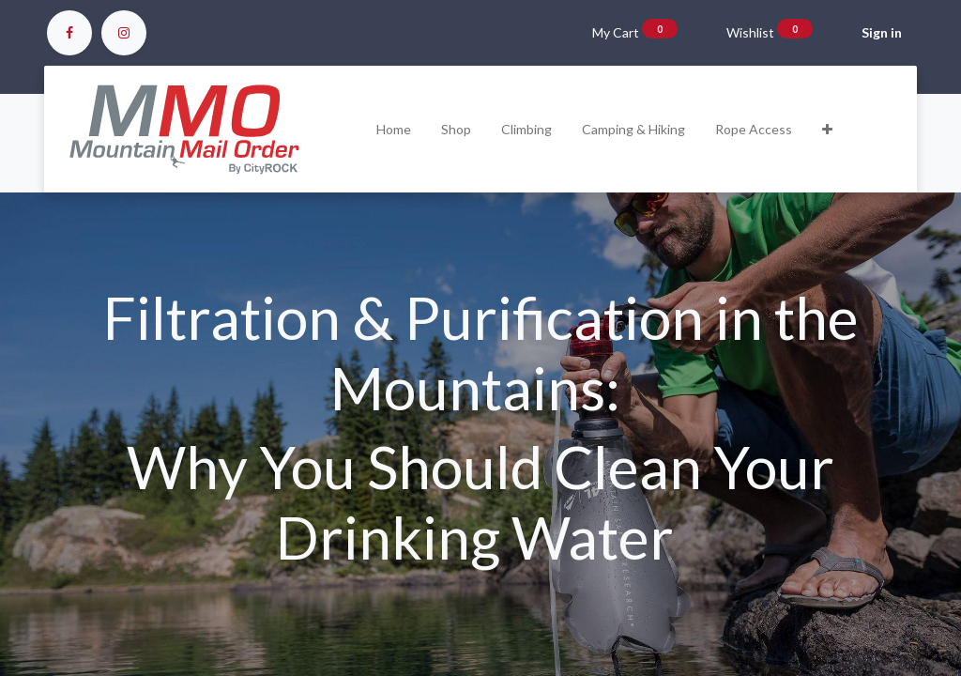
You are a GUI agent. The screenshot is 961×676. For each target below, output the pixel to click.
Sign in (882, 32)
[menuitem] (393, 129)
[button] (827, 129)
